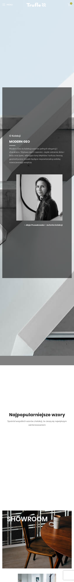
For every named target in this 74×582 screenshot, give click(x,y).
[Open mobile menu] (7, 5)
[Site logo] (37, 4)
